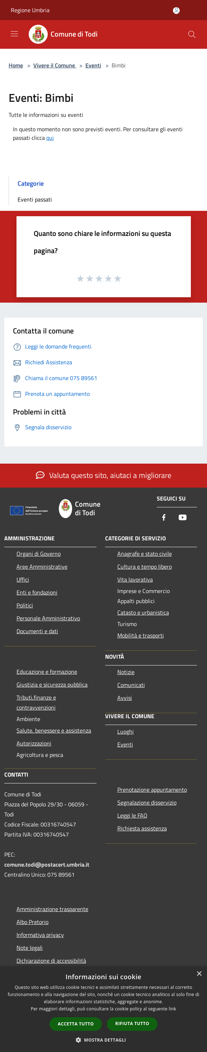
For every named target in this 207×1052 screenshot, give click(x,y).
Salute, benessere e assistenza (54, 730)
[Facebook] (164, 518)
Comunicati (131, 685)
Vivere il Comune (54, 65)
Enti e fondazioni (37, 592)
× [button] (199, 974)
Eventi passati (35, 199)
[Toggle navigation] (14, 33)
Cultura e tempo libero (144, 566)
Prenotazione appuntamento (152, 789)
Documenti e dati (37, 631)
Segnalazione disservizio (147, 802)
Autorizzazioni (34, 743)
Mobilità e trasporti (140, 635)
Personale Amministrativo (48, 618)
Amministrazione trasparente (52, 909)
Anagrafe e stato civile (144, 553)
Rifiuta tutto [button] (132, 1023)
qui (50, 137)
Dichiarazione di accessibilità (51, 960)
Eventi (93, 65)
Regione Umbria (30, 10)
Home (16, 65)
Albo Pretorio (32, 922)
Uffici (23, 579)
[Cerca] (192, 34)
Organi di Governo (39, 553)
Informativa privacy (40, 934)
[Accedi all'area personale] (176, 10)
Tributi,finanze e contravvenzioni (36, 702)
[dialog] (103, 1009)
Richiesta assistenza (142, 828)
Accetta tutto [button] (76, 1024)
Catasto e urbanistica (143, 612)
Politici (25, 605)
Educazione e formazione (47, 671)
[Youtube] (182, 518)
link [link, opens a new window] (172, 1009)
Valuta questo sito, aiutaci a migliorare (103, 475)
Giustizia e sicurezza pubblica (52, 684)
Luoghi (125, 731)
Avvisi (124, 697)
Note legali (30, 947)
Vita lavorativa (135, 579)
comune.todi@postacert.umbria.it (46, 864)
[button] (103, 1039)
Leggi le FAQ (132, 815)
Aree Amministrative (42, 566)
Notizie (126, 672)
